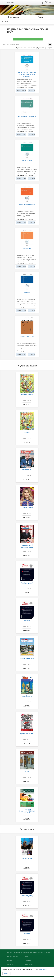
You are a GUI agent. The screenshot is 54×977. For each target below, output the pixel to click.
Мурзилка (27, 432)
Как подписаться (12, 956)
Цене (47, 48)
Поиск (40, 17)
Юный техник (27, 696)
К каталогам (13, 17)
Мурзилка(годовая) (27, 394)
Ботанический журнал (27, 336)
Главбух (27, 620)
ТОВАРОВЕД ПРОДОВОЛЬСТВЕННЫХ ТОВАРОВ (27, 811)
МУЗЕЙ (27, 771)
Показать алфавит (28, 39)
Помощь (25, 956)
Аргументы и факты (27, 733)
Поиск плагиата (28, 964)
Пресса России (8, 2)
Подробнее (44, 969)
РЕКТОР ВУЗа (27, 470)
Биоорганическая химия (27, 204)
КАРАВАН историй (27, 507)
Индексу (39, 48)
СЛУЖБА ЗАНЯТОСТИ (27, 658)
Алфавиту (29, 48)
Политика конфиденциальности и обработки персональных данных (28, 952)
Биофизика (27, 248)
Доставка (10, 964)
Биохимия (27, 292)
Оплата (9, 960)
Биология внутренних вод (27, 116)
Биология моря (27, 160)
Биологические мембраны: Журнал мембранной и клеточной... (27, 74)
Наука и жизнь (27, 858)
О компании (27, 960)
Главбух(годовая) (27, 583)
